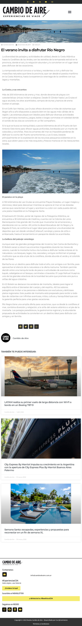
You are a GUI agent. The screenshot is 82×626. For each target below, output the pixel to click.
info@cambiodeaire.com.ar (41, 575)
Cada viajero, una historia (11, 583)
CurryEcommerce (62, 620)
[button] (69, 12)
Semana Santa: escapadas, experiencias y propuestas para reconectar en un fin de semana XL (36, 531)
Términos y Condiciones (41, 624)
